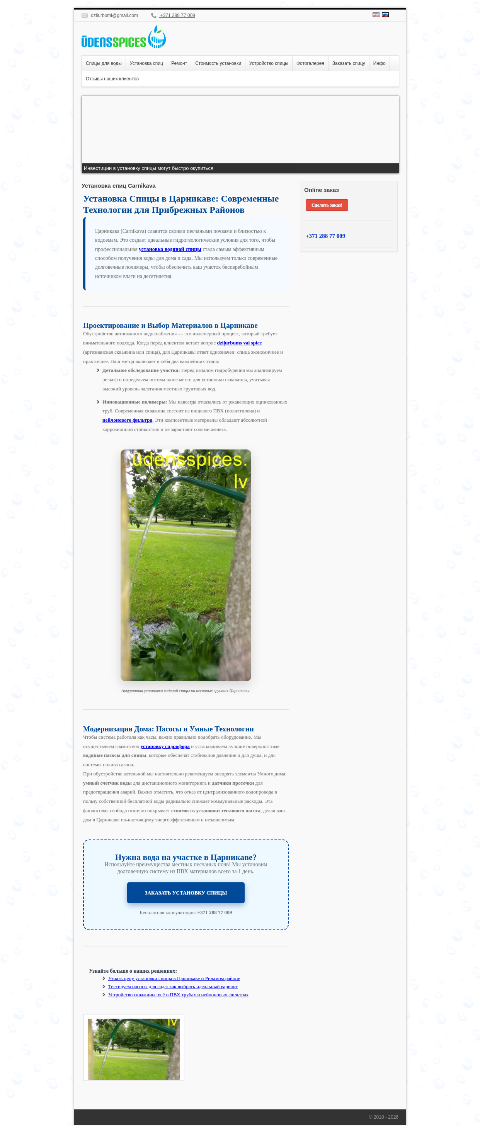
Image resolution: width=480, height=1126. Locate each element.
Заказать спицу (348, 63)
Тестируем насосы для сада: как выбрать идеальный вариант (173, 986)
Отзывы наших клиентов (112, 78)
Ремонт (179, 63)
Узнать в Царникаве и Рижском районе (174, 978)
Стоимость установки (218, 63)
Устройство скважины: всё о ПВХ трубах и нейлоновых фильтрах (178, 994)
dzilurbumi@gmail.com (110, 15)
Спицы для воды (104, 63)
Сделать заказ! (326, 205)
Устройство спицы (268, 63)
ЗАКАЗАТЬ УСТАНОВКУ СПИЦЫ (186, 892)
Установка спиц (146, 63)
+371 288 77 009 (173, 15)
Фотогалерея (310, 63)
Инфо (379, 63)
